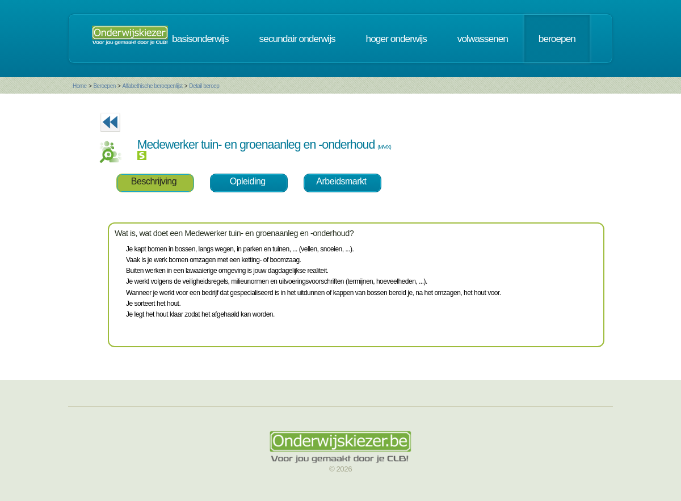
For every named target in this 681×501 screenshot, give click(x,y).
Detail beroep (204, 86)
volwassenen (482, 38)
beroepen (557, 38)
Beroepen (104, 86)
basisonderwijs (200, 38)
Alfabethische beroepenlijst (153, 86)
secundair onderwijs (297, 38)
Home (80, 86)
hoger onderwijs (396, 38)
